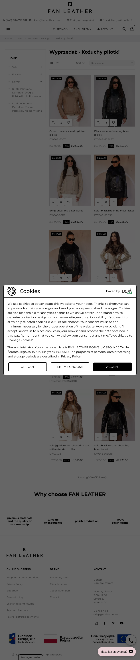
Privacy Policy (70, 356)
